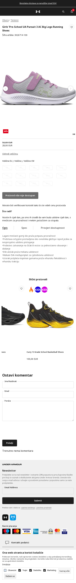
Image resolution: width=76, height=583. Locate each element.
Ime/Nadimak (11, 381)
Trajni (24, 570)
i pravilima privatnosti (44, 508)
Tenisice (15, 20)
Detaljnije (6, 564)
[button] (72, 31)
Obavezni (12, 570)
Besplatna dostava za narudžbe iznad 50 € (38, 3)
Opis (5, 228)
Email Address (11, 487)
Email (7, 391)
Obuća (5, 20)
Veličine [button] (18, 161)
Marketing (51, 570)
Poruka (8, 401)
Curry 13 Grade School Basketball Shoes (45, 352)
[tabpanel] (38, 88)
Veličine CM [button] (29, 161)
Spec (24, 228)
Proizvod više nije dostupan (20, 195)
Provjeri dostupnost (53, 228)
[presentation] (25, 431)
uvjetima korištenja (28, 508)
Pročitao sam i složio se (27, 508)
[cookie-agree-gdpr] (10, 576)
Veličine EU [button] (7, 161)
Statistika (37, 570)
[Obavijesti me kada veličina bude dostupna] (7, 167)
